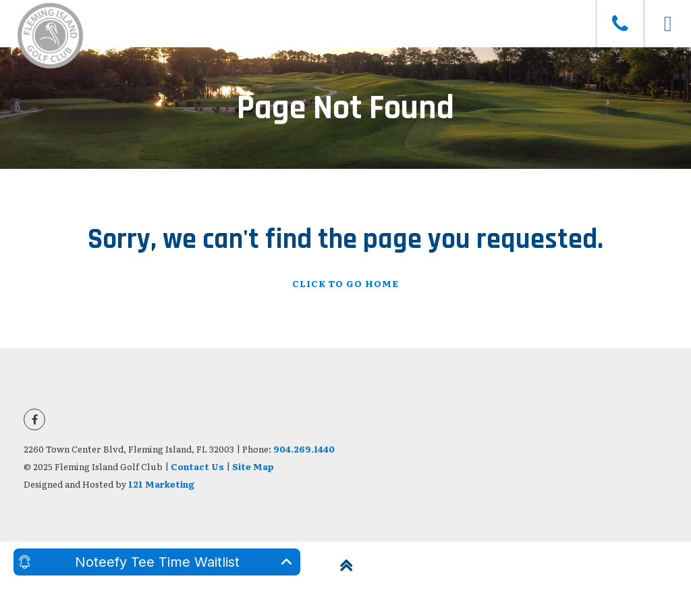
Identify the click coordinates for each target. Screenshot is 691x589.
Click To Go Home (345, 283)
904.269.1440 (304, 448)
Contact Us (197, 466)
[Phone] (620, 23)
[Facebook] (34, 419)
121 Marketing (161, 484)
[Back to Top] (345, 565)
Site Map (253, 466)
